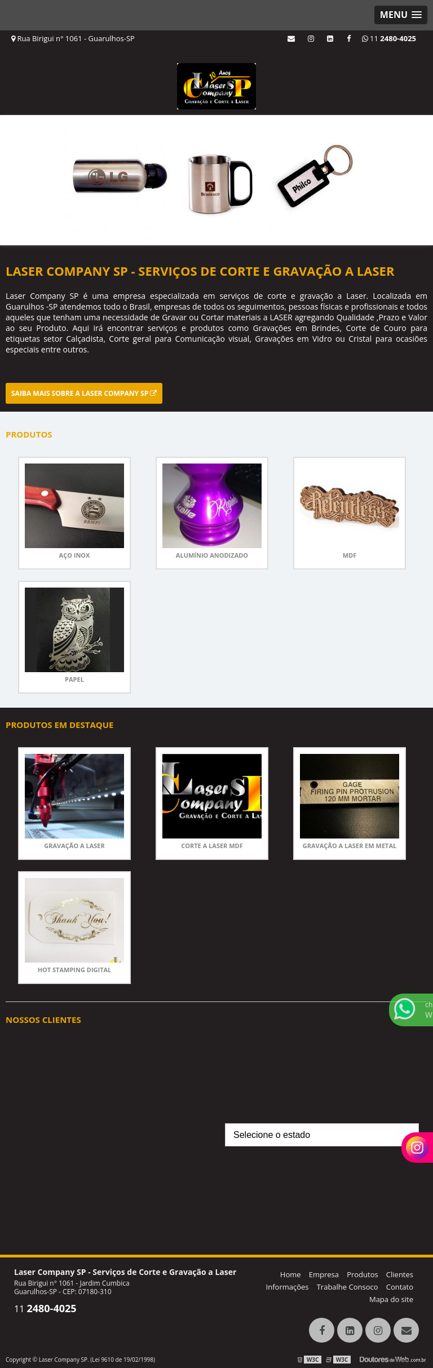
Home (290, 1274)
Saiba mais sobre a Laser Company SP (84, 393)
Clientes (399, 1274)
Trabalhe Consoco (347, 1287)
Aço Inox (74, 555)
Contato (399, 1287)
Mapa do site (391, 1299)
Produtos (362, 1274)
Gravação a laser (74, 845)
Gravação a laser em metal (349, 845)
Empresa (324, 1274)
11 (389, 38)
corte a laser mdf (212, 845)
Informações (287, 1287)
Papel (74, 679)
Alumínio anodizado (212, 555)
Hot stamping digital (75, 969)
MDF (350, 555)
